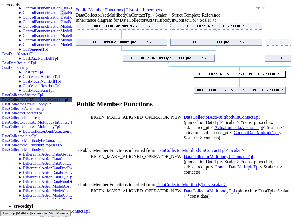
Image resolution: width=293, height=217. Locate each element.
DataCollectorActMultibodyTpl (27, 104)
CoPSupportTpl (35, 49)
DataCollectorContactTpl (22, 113)
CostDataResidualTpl (19, 63)
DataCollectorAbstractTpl (22, 95)
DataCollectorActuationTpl (23, 109)
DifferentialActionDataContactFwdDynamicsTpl (62, 159)
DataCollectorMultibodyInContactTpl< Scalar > (200, 150)
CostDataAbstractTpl (19, 54)
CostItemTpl (33, 72)
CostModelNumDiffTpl (42, 81)
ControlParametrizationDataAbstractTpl (55, 8)
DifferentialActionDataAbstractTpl (51, 154)
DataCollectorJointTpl (19, 136)
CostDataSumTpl (15, 67)
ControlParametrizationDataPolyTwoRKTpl (58, 22)
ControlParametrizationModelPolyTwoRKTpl (59, 40)
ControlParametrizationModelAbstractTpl (56, 26)
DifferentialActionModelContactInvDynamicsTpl (62, 195)
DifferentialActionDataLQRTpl (48, 177)
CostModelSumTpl (38, 90)
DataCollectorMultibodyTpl (24, 150)
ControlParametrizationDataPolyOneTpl (55, 17)
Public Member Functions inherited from (160, 150)
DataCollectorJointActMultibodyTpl (31, 127)
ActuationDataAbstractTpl (238, 127)
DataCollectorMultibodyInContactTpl (32, 140)
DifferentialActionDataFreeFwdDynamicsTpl (59, 168)
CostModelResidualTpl (41, 86)
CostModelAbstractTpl (41, 77)
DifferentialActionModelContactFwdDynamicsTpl (63, 191)
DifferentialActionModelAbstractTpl (52, 186)
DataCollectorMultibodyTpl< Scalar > (191, 184)
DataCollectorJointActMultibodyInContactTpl (39, 122)
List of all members (144, 9)
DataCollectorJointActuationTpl (48, 131)
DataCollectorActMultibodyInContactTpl (35, 99)
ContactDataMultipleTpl (256, 132)
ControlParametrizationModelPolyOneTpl (56, 35)
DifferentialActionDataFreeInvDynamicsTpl (58, 172)
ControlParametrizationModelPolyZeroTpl (57, 45)
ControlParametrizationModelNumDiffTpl (57, 31)
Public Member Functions (99, 9)
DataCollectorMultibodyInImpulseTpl (32, 145)
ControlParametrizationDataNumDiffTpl (55, 13)
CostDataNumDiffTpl (40, 58)
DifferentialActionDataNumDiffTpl (51, 182)
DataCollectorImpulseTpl (22, 118)
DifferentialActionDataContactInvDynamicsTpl (61, 163)
